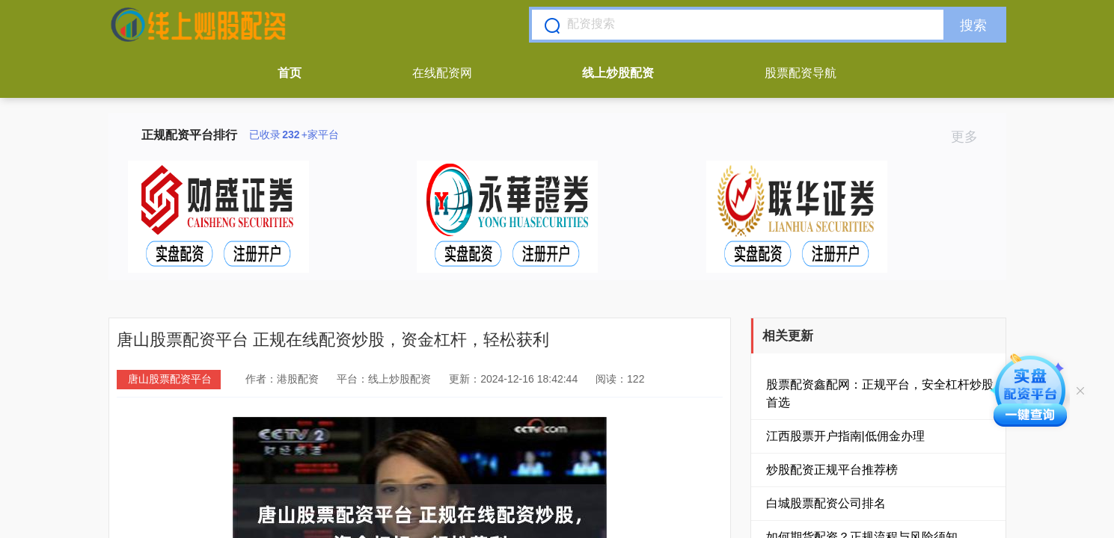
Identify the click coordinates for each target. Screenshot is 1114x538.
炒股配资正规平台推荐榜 (832, 469)
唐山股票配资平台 (170, 379)
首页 (290, 73)
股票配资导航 (800, 73)
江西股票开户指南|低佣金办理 (845, 436)
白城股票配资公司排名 (826, 503)
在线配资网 (442, 73)
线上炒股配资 (618, 73)
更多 (971, 136)
